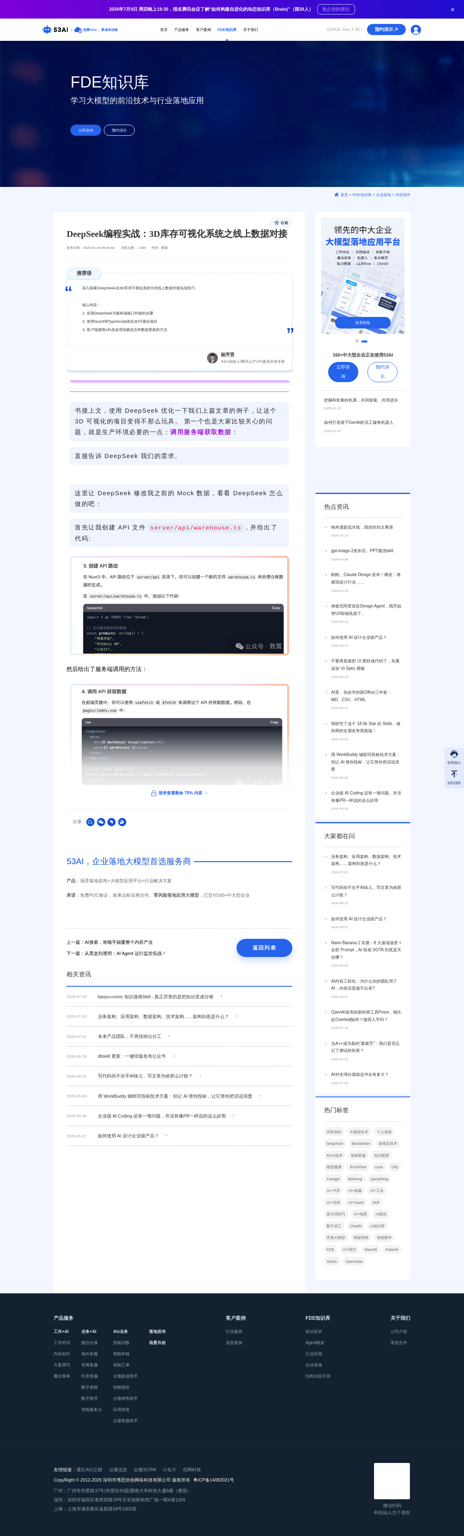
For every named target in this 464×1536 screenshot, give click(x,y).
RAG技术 (334, 1193)
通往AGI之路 (89, 1469)
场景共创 (157, 1342)
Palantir (392, 1288)
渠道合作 (399, 1342)
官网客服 (89, 1365)
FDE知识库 (227, 29)
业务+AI (88, 1331)
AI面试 (380, 1252)
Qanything (379, 1217)
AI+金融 (355, 1228)
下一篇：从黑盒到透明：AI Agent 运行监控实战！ (116, 953)
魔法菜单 (62, 1376)
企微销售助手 (125, 1398)
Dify (394, 1205)
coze (379, 1205)
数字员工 (334, 1264)
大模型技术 (359, 1169)
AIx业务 (120, 1331)
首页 (164, 29)
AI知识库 (377, 1264)
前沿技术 (313, 1331)
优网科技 (192, 1469)
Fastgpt (333, 1217)
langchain (335, 1181)
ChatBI (356, 1264)
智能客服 (358, 1193)
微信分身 (89, 1342)
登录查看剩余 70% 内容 (179, 793)
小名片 (169, 1469)
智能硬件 (384, 1276)
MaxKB (371, 1288)
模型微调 (334, 1205)
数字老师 (89, 1387)
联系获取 (362, 322)
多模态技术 (388, 1181)
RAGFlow (358, 1205)
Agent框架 (314, 1342)
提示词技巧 (336, 1252)
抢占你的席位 (336, 9)
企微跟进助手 (125, 1376)
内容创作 (334, 1169)
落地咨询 (157, 1331)
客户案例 (203, 29)
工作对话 (62, 1342)
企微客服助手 (125, 1420)
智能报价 (121, 1387)
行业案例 (234, 1331)
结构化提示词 (317, 1376)
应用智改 (121, 1409)
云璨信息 (118, 1469)
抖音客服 (89, 1376)
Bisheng (355, 1217)
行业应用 (313, 1354)
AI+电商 (360, 1252)
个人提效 (384, 1169)
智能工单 (121, 1365)
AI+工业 (377, 1228)
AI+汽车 (333, 1228)
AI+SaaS (356, 1240)
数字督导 (89, 1398)
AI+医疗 (349, 1288)
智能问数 (121, 1342)
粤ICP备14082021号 (213, 1479)
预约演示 (387, 29)
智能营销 (360, 1276)
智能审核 (121, 1354)
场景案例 (234, 1342)
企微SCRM (145, 1469)
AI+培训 (333, 1240)
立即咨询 (85, 130)
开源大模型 (336, 1276)
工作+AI (61, 1331)
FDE (330, 1288)
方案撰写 (62, 1365)
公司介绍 (399, 1331)
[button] (361, 341)
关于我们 (250, 29)
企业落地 (313, 1365)
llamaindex (361, 1181)
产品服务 (181, 29)
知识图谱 (381, 1193)
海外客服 (89, 1354)
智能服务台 (91, 1409)
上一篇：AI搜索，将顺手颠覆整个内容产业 (109, 942)
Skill (375, 1240)
